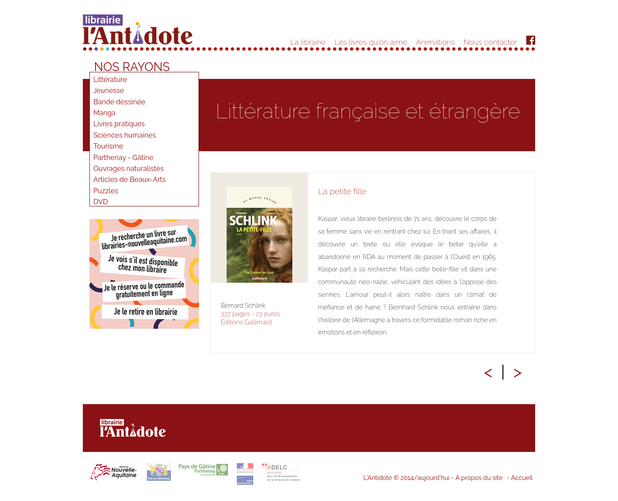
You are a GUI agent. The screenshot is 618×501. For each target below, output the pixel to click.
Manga (104, 113)
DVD (100, 202)
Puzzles (105, 191)
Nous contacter (490, 41)
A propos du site (479, 477)
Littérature (110, 79)
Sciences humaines (124, 135)
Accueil (522, 477)
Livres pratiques (119, 124)
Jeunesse (108, 90)
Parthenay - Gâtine (123, 157)
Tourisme (108, 146)
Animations (435, 41)
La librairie (308, 41)
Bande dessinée (119, 102)
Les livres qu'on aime (370, 41)
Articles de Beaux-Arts (129, 179)
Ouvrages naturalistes (128, 168)
